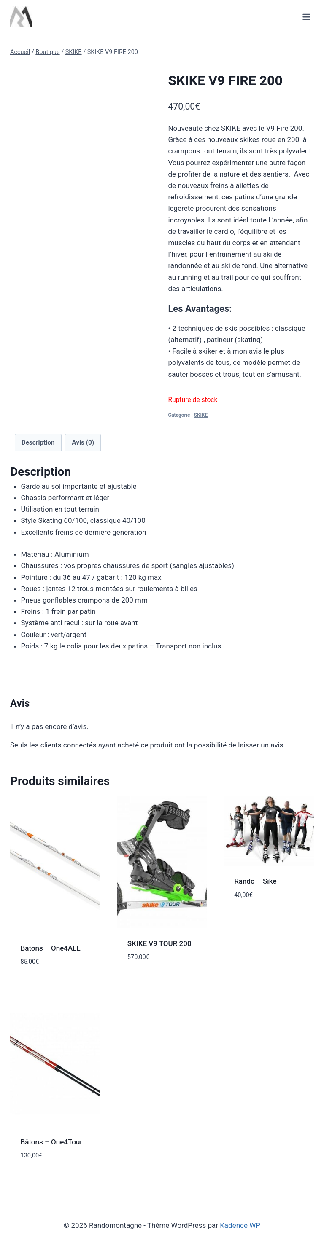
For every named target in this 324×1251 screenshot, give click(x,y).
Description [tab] (38, 442)
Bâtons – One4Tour (52, 1142)
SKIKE (201, 415)
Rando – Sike (255, 881)
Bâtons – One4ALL (51, 948)
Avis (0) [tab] (83, 442)
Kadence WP (240, 1225)
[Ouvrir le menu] (306, 16)
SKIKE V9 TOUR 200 (159, 943)
